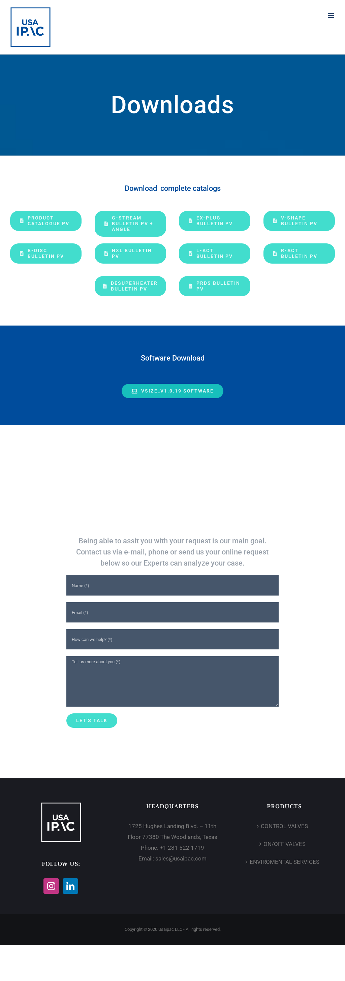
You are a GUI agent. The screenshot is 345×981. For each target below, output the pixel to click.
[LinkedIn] (70, 886)
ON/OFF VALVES (284, 844)
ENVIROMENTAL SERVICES (284, 861)
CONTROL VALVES (284, 826)
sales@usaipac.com (181, 858)
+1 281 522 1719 (182, 847)
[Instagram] (51, 886)
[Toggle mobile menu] (331, 15)
